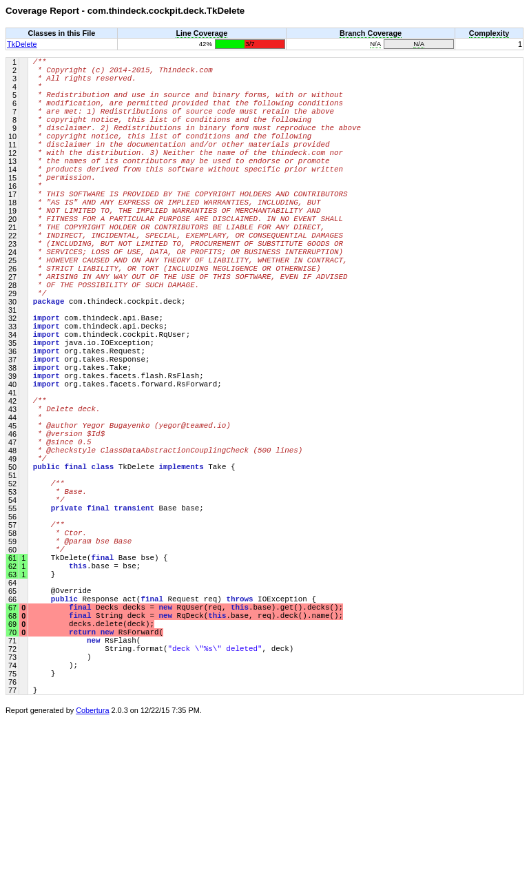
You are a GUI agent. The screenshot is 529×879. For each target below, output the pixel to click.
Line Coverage (201, 33)
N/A (375, 44)
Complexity (489, 33)
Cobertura (92, 869)
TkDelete (22, 44)
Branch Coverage (371, 33)
